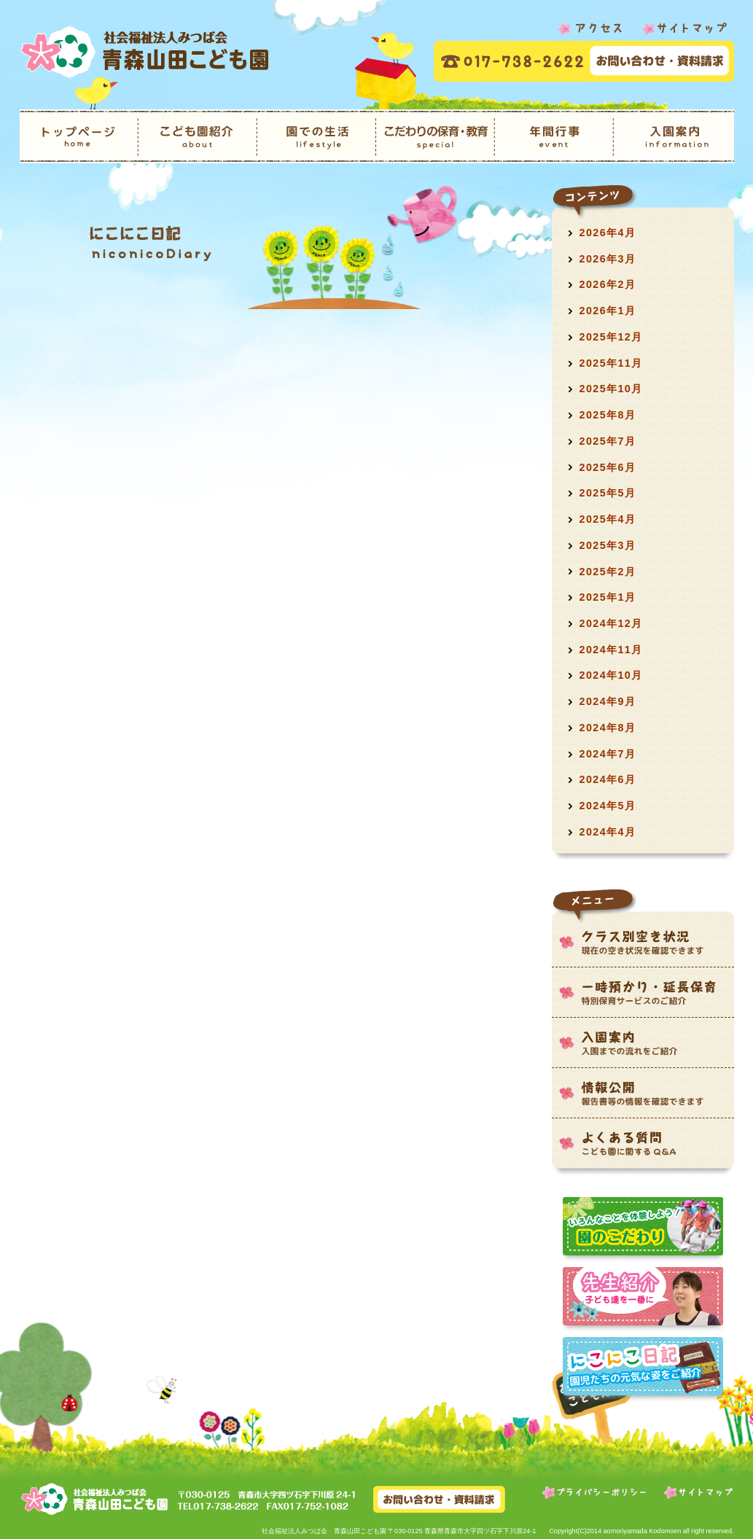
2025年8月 (608, 415)
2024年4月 (608, 832)
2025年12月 (611, 337)
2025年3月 (608, 545)
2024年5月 (608, 805)
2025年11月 (611, 363)
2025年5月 (608, 493)
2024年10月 (611, 675)
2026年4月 (608, 232)
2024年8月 (608, 727)
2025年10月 (611, 388)
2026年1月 (608, 310)
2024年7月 (608, 754)
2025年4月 (608, 519)
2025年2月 (608, 571)
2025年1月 (608, 597)
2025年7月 (608, 441)
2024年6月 (608, 779)
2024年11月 (611, 649)
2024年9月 (608, 701)
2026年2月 (608, 284)
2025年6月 (608, 467)
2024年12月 (611, 623)
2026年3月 (608, 259)
